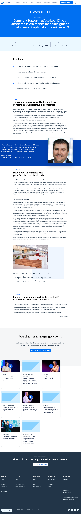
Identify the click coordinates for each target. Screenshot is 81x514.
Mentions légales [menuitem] (67, 492)
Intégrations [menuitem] (4, 484)
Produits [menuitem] (18, 2)
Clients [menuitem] (31, 2)
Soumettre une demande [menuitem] (21, 489)
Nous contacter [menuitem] (51, 489)
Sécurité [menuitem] (3, 489)
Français (7, 510)
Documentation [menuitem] (37, 486)
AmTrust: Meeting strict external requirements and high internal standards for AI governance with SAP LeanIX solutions (30, 382)
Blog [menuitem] (34, 479)
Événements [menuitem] (51, 484)
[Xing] (75, 510)
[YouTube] (69, 510)
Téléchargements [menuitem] (37, 482)
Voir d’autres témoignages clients (40, 350)
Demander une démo (66, 2)
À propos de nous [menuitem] (52, 479)
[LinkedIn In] (78, 510)
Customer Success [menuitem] (19, 484)
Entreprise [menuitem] (54, 2)
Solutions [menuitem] (25, 2)
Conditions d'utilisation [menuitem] (68, 495)
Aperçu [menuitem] (3, 479)
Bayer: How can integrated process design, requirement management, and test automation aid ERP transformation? (50, 411)
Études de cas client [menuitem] (19, 486)
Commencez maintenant (40, 464)
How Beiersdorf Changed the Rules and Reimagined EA (10, 437)
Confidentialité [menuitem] (66, 490)
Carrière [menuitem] (50, 482)
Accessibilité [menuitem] (4, 491)
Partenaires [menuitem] (38, 2)
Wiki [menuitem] (34, 484)
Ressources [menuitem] (47, 2)
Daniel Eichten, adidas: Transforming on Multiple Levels (9, 378)
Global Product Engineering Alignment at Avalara (50, 377)
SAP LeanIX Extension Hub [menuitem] (69, 482)
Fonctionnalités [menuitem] (5, 482)
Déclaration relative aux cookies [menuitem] (70, 497)
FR (79, 2)
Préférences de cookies (68, 499)
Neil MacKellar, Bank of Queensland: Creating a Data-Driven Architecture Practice (30, 409)
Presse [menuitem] (49, 486)
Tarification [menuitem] (4, 486)
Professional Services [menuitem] (20, 482)
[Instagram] (72, 510)
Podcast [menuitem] (35, 489)
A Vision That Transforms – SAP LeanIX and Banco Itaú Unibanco (10, 409)
